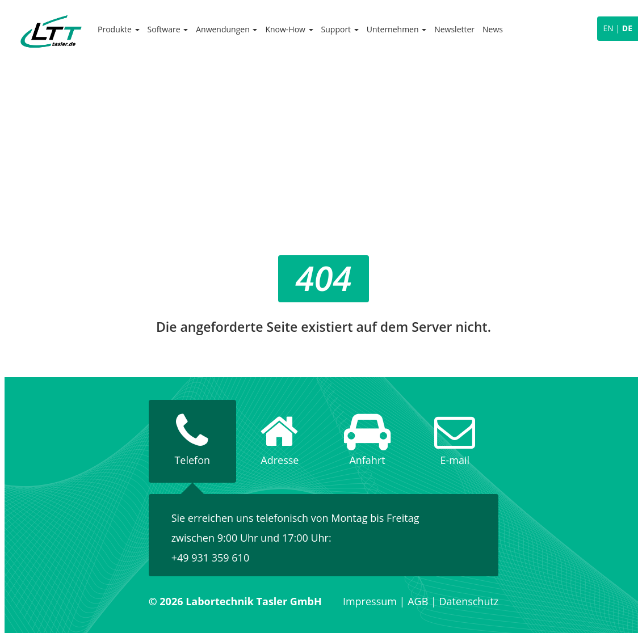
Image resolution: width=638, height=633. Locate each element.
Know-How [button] (289, 29)
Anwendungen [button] (226, 29)
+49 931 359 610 (210, 557)
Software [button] (168, 29)
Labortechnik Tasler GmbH (51, 31)
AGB (418, 601)
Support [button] (340, 29)
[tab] (192, 441)
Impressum (370, 601)
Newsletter (454, 29)
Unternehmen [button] (396, 29)
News (492, 29)
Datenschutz (469, 601)
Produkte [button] (119, 29)
